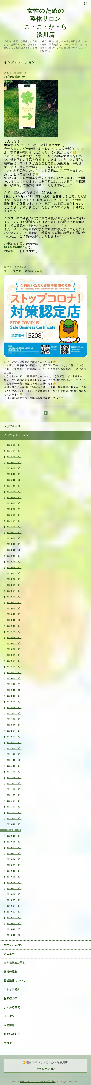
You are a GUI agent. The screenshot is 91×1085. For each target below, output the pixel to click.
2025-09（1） (14, 491)
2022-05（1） (14, 725)
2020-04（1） (14, 859)
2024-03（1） (14, 596)
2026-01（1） (14, 468)
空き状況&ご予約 (14, 962)
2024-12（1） (14, 544)
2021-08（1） (14, 777)
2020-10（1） (14, 836)
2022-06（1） (14, 719)
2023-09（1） (14, 631)
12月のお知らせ (14, 76)
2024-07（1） (14, 573)
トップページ (12, 426)
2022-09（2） (14, 701)
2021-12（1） (14, 754)
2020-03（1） (14, 865)
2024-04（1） (14, 591)
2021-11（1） (14, 760)
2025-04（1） (14, 521)
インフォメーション (16, 435)
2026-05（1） (14, 445)
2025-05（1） (14, 515)
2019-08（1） (14, 882)
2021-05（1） (14, 795)
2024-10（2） (14, 556)
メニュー (9, 953)
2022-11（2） (14, 690)
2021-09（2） (14, 771)
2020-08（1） (14, 841)
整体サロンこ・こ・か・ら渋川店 (37, 1081)
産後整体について (15, 980)
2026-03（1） (14, 456)
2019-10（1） (14, 871)
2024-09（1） (14, 561)
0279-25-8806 (14, 247)
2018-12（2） (14, 929)
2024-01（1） (14, 608)
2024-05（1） (14, 585)
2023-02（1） (14, 672)
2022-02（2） (14, 742)
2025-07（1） (14, 503)
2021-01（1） (14, 818)
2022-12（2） (14, 684)
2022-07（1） (14, 713)
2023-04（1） (14, 661)
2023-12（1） (14, 614)
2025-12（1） (14, 474)
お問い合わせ (12, 1034)
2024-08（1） (14, 567)
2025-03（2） (14, 526)
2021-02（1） (14, 812)
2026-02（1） (14, 462)
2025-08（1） (14, 497)
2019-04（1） (14, 906)
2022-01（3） (14, 748)
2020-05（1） (14, 853)
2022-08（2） (14, 707)
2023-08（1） (14, 637)
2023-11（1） (14, 620)
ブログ (8, 1043)
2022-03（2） (14, 736)
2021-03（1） (14, 806)
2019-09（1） (14, 876)
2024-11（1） (14, 550)
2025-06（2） (14, 509)
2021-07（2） (14, 783)
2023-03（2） (14, 666)
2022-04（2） (14, 731)
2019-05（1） (14, 900)
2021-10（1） (14, 766)
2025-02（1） (14, 532)
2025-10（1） (14, 486)
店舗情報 (9, 1025)
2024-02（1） (14, 602)
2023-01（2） (14, 678)
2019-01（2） (14, 923)
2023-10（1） (14, 626)
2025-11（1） (14, 480)
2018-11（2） (14, 935)
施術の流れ (10, 971)
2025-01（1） (14, 538)
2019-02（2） (14, 917)
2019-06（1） (14, 894)
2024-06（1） (14, 579)
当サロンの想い (13, 944)
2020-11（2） (14, 830)
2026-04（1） (14, 451)
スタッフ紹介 (12, 989)
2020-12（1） (14, 824)
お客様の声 (10, 998)
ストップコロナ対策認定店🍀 (23, 271)
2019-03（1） (14, 911)
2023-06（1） (14, 649)
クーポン (9, 1016)
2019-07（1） (14, 888)
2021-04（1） (14, 801)
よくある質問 (12, 1007)
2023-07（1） (14, 643)
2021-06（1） (14, 789)
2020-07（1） (14, 847)
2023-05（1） (14, 655)
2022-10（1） (14, 696)
